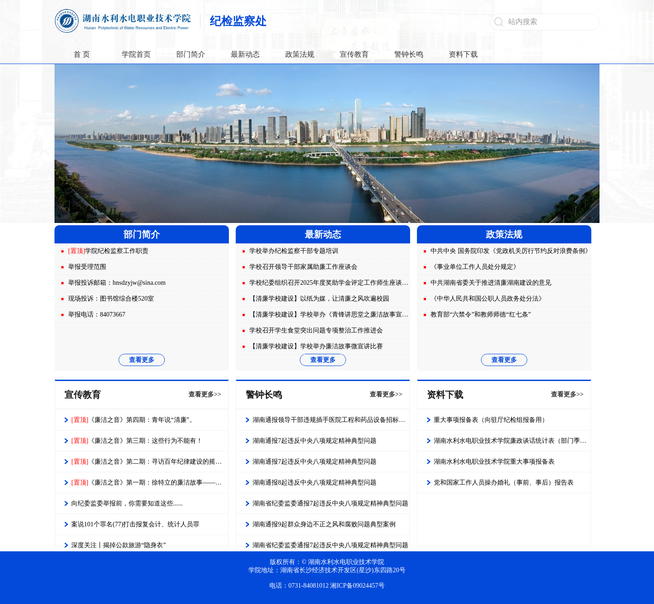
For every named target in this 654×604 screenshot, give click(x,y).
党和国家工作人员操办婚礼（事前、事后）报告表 (504, 482)
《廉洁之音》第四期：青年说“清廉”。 (133, 419)
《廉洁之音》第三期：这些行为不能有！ (137, 440)
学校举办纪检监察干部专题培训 (293, 251)
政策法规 (299, 54)
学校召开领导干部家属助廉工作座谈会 (303, 266)
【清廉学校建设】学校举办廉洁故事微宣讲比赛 (316, 346)
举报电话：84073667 (96, 314)
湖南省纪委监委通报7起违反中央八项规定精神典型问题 (330, 503)
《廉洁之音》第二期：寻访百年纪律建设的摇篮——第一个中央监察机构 (149, 461)
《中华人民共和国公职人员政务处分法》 (488, 298)
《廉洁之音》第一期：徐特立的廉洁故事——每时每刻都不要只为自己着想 (149, 482)
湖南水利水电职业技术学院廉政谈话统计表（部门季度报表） (512, 440)
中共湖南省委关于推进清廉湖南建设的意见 (491, 282)
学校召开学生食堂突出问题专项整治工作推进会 (316, 330)
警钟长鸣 (408, 54)
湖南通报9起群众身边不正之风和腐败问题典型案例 (324, 524)
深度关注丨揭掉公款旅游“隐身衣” (118, 545)
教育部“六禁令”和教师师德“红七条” (481, 314)
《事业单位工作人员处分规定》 (475, 266)
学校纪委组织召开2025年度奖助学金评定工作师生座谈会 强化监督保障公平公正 (361, 282)
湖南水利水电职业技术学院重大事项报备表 (494, 461)
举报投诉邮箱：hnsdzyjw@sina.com (117, 282)
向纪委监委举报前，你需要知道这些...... (127, 503)
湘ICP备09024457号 (357, 585)
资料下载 (463, 54)
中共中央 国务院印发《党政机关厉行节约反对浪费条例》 (511, 251)
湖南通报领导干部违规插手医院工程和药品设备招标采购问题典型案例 (331, 419)
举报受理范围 (87, 266)
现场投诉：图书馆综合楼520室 (111, 298)
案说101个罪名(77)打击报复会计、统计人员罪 (135, 524)
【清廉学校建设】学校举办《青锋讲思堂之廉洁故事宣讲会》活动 (341, 314)
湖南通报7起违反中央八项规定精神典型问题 (315, 440)
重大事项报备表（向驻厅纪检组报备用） (491, 419)
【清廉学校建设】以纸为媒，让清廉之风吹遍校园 (319, 298)
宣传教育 (354, 54)
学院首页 (136, 54)
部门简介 (190, 54)
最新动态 (245, 54)
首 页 (82, 54)
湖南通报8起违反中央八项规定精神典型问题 (315, 482)
